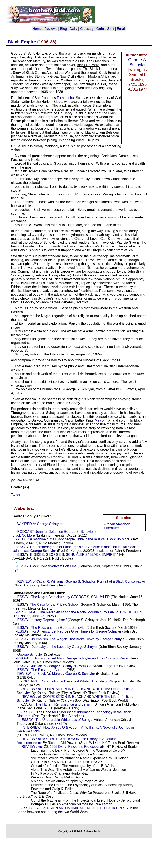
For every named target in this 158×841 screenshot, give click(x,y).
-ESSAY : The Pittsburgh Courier (40, 670)
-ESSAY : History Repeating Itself (41, 620)
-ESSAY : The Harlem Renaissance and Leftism (56, 704)
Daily (73, 29)
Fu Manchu (65, 98)
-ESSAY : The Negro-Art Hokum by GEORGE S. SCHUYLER (63, 597)
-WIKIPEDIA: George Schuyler (39, 524)
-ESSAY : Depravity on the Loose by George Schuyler (56, 647)
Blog (63, 29)
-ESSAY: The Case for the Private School (47, 604)
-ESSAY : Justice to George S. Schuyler (46, 666)
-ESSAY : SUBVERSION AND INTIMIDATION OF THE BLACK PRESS (74, 808)
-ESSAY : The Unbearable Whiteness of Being (55, 720)
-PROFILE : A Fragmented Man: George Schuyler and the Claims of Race (72, 658)
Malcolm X (103, 420)
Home (37, 29)
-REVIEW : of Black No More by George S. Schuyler (55, 673)
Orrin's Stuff (105, 29)
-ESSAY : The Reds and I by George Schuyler (51, 627)
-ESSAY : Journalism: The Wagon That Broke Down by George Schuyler (70, 639)
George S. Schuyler (137, 62)
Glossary (87, 29)
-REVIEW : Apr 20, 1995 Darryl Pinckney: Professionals (62, 746)
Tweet (15, 495)
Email (121, 29)
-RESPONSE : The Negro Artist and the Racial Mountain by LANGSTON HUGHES (79, 612)
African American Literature (117, 526)
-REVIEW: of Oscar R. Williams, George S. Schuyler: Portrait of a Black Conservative (80, 581)
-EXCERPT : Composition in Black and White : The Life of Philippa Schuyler (77, 681)
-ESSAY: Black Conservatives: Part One (46, 566)
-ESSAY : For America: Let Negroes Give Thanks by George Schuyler (68, 631)
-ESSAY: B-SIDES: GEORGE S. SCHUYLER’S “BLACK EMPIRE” (66, 554)
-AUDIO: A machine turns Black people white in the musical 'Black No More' (73, 539)
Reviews (50, 29)
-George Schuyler (29, 654)
